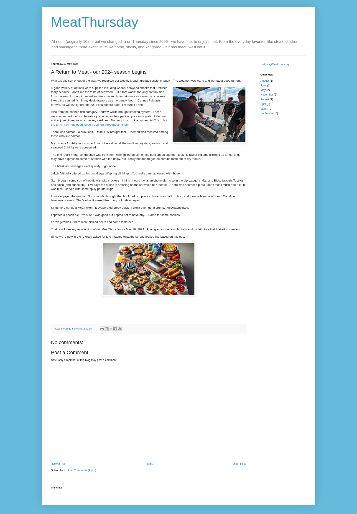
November (266, 94)
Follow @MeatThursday (274, 64)
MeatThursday (94, 22)
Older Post (239, 463)
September (267, 113)
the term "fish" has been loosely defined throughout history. (90, 124)
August (264, 80)
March (264, 108)
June (263, 85)
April (263, 104)
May (263, 90)
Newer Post (59, 463)
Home (149, 463)
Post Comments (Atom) (82, 470)
